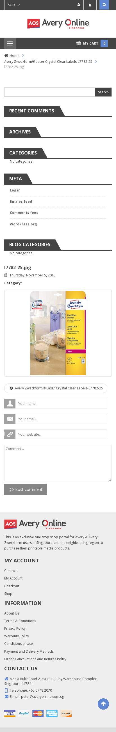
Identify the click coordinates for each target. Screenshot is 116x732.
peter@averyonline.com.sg (42, 696)
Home (14, 55)
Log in (15, 190)
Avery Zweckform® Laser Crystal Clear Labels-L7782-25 (48, 61)
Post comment (26, 489)
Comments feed (24, 212)
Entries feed (21, 201)
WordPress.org (23, 224)
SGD (11, 5)
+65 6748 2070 (40, 690)
